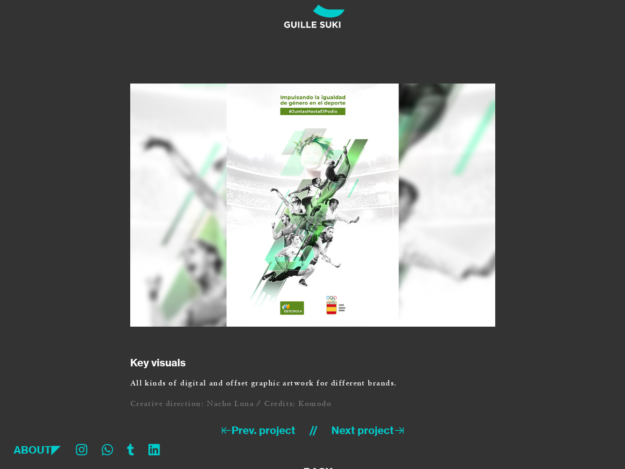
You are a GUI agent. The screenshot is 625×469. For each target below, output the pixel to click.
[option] (312, 205)
